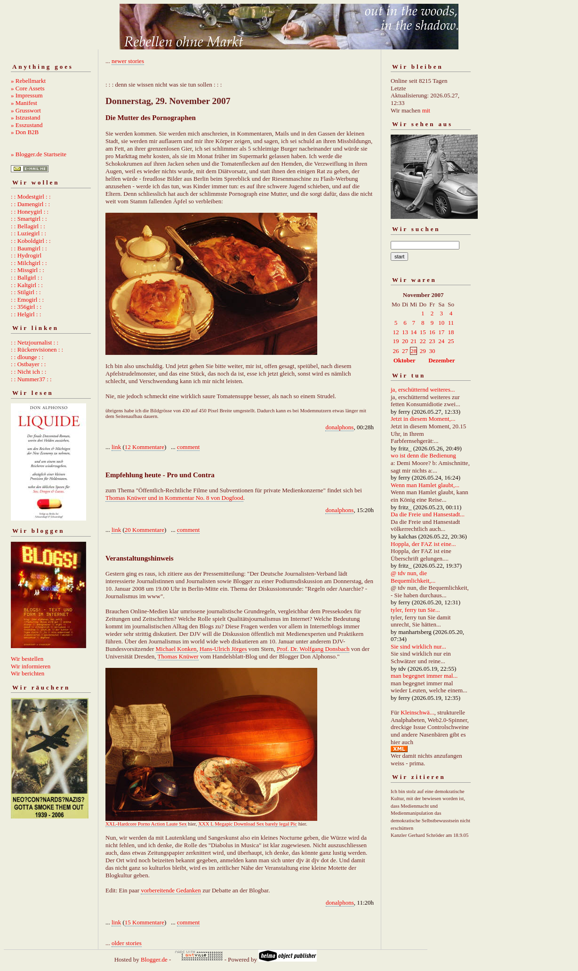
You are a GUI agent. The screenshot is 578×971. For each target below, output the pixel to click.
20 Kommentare (144, 529)
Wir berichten (27, 673)
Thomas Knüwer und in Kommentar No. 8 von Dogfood (174, 497)
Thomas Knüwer (178, 656)
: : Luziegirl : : (28, 233)
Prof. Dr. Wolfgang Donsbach (313, 648)
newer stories (128, 60)
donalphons (339, 427)
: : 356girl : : (26, 306)
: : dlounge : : (27, 357)
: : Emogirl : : (27, 299)
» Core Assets (28, 88)
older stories (127, 943)
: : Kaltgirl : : (27, 285)
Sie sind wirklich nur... (418, 646)
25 (451, 341)
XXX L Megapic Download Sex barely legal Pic (247, 824)
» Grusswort (26, 110)
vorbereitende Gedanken (171, 890)
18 (451, 332)
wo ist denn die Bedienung (423, 455)
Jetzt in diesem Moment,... (423, 418)
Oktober (404, 360)
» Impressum (27, 95)
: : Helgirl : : (26, 314)
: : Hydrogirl (26, 255)
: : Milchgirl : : (29, 262)
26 (396, 350)
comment (188, 446)
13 (405, 332)
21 (413, 341)
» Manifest (24, 102)
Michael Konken (176, 648)
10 (441, 322)
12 (396, 332)
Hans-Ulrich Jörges (223, 648)
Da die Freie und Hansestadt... (428, 514)
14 (413, 332)
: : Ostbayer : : (28, 364)
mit (426, 110)
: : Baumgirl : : (29, 248)
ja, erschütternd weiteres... (423, 389)
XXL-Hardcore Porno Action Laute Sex (146, 824)
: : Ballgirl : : (26, 277)
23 (432, 341)
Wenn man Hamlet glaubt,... (425, 485)
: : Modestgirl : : (31, 196)
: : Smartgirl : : (29, 218)
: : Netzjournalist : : (34, 342)
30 (432, 350)
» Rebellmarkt (28, 80)
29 (423, 350)
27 (405, 350)
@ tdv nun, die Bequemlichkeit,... (413, 577)
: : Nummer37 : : (31, 379)
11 (451, 322)
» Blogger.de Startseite (38, 154)
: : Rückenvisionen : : (37, 349)
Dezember (441, 360)
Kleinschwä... (417, 712)
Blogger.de (154, 959)
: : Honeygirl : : (29, 211)
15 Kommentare (144, 922)
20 (405, 341)
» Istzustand (25, 117)
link (116, 446)
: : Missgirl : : (27, 269)
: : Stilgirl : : (26, 292)
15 (423, 332)
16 (432, 332)
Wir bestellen (27, 658)
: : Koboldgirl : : (31, 240)
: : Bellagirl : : (28, 226)
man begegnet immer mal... (424, 675)
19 (396, 341)
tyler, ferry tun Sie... (415, 609)
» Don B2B (25, 132)
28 (413, 350)
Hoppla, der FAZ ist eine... (423, 543)
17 (441, 332)
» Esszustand (27, 124)
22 (423, 341)
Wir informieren (30, 666)
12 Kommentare (144, 446)
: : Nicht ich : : (28, 371)
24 (441, 341)
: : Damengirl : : (30, 204)
